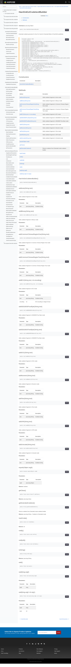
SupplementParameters (11, 153)
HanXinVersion (9, 204)
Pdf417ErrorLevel (10, 220)
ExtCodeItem (9, 95)
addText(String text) (24, 134)
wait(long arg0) (23, 173)
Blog (20, 656)
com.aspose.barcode (9, 13)
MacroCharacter (9, 208)
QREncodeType (9, 226)
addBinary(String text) (25, 100)
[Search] (9, 7)
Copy (63, 29)
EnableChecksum (10, 192)
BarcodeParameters (10, 39)
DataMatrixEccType (10, 184)
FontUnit (8, 105)
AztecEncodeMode (10, 166)
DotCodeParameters (10, 89)
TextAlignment (9, 236)
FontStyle (8, 103)
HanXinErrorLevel (10, 200)
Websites (39, 656)
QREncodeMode (9, 224)
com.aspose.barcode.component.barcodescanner (15, 22)
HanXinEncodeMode (10, 198)
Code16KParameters (10, 66)
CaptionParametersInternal (11, 56)
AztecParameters (10, 35)
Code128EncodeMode (11, 180)
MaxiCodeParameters (11, 134)
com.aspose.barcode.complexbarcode (12, 19)
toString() (22, 167)
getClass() (22, 148)
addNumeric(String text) (25, 131)
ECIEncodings (9, 91)
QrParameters (9, 148)
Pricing (55, 652)
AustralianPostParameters (11, 31)
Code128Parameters (10, 64)
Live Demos (21, 654)
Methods (25, 20)
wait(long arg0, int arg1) (25, 177)
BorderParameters (10, 49)
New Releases (40, 652)
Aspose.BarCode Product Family (29, 6)
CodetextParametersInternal (11, 71)
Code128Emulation (10, 178)
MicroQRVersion (9, 212)
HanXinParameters (10, 119)
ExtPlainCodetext (10, 101)
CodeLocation (9, 182)
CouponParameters (10, 77)
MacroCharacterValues (11, 127)
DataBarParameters (10, 79)
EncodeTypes (9, 93)
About (55, 656)
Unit (7, 158)
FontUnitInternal (9, 107)
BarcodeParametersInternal (11, 42)
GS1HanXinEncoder (10, 112)
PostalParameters (10, 144)
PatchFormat (9, 214)
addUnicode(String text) (25, 141)
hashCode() (22, 156)
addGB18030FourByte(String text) (28, 117)
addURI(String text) (24, 138)
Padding (8, 136)
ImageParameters (10, 123)
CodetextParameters (10, 68)
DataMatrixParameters (11, 84)
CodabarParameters (10, 58)
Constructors (26, 17)
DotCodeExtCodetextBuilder (11, 87)
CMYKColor (8, 51)
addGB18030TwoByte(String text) (28, 122)
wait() (21, 170)
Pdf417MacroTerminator (11, 222)
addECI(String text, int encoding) (28, 114)
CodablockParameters (11, 62)
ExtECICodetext (9, 99)
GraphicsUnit (9, 196)
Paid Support (57, 654)
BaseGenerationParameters (11, 47)
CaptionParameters (10, 53)
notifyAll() (22, 163)
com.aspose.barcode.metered (10, 243)
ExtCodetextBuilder (10, 97)
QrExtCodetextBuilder (11, 146)
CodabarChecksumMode (11, 176)
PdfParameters (9, 142)
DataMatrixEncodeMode (11, 186)
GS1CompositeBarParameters (12, 110)
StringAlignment (9, 234)
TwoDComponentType (11, 240)
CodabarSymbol (9, 60)
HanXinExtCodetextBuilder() (26, 84)
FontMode (8, 194)
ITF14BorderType (10, 206)
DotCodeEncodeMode (11, 190)
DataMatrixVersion (10, 188)
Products (21, 652)
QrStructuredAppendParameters (12, 151)
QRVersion (8, 230)
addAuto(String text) (24, 97)
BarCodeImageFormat (11, 170)
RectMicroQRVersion (10, 232)
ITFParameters (9, 121)
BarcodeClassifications (11, 172)
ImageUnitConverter (10, 125)
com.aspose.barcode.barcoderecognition (13, 16)
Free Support (39, 654)
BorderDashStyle (10, 174)
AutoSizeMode (9, 164)
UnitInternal (8, 160)
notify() (21, 160)
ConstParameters (10, 75)
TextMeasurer (9, 157)
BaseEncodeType (10, 44)
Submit (58, 635)
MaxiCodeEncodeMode (11, 210)
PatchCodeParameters (11, 138)
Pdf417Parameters (10, 140)
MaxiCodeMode (9, 132)
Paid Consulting (4, 656)
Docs (2, 654)
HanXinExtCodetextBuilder (11, 117)
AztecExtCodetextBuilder (11, 33)
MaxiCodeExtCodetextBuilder (11, 130)
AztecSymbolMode (10, 168)
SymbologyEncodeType (11, 155)
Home (20, 6)
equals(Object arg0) (24, 144)
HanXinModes (9, 202)
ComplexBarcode (10, 73)
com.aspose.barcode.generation (11, 28)
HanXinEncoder (9, 114)
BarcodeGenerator (10, 37)
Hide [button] (45, 15)
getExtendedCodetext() (25, 151)
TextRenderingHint (10, 238)
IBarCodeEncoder (10, 163)
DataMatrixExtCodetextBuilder (11, 82)
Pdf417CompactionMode (11, 216)
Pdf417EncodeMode (10, 218)
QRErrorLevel (9, 228)
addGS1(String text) (24, 127)
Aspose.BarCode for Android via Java (45, 6)
